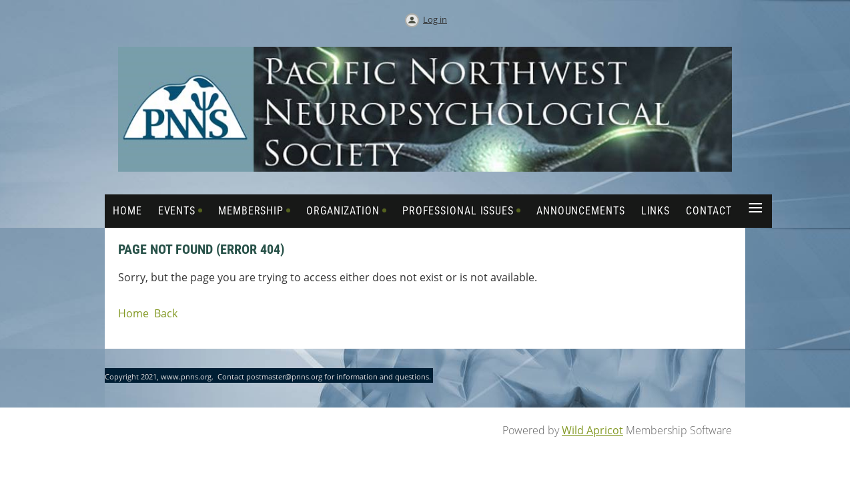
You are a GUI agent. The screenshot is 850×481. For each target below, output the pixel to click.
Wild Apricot (592, 430)
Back (165, 313)
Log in (435, 19)
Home (133, 313)
